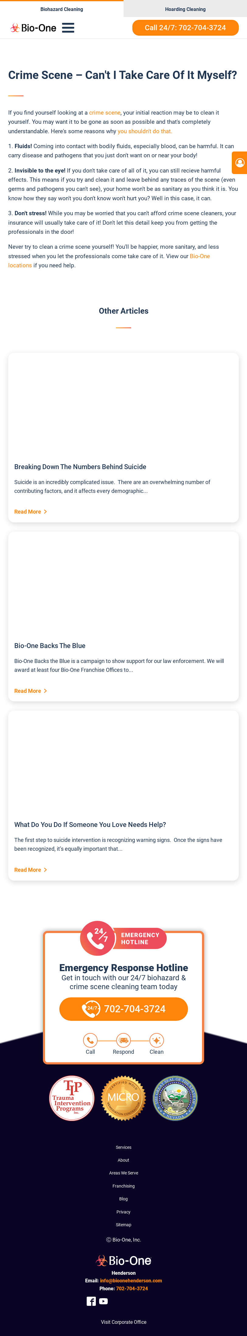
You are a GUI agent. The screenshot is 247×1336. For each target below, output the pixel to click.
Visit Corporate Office (123, 1322)
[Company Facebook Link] (91, 1301)
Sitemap (123, 1224)
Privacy (123, 1212)
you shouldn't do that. (145, 131)
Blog (123, 1198)
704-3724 (132, 1288)
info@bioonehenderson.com (131, 1281)
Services (123, 1147)
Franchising (124, 1186)
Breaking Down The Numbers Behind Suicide (80, 467)
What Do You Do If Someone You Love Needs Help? (90, 824)
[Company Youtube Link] (103, 1301)
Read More (27, 511)
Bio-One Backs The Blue (49, 646)
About (123, 1160)
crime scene (104, 112)
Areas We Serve (123, 1172)
